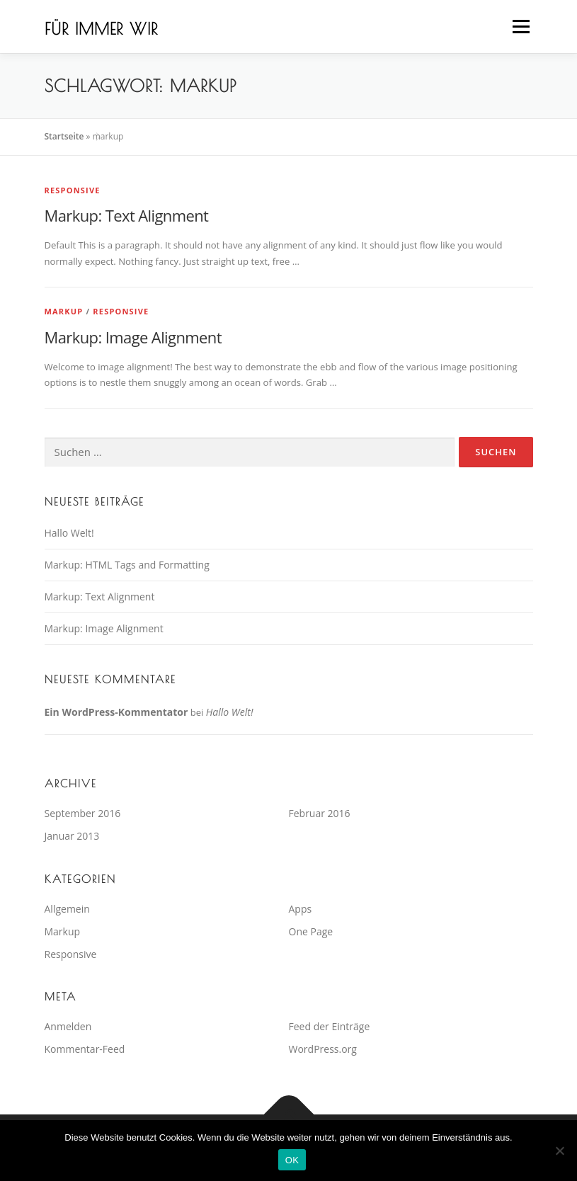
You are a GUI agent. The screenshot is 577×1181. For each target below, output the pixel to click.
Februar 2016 (319, 813)
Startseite (64, 136)
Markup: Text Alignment (127, 215)
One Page (311, 931)
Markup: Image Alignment (133, 337)
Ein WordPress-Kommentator (116, 712)
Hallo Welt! (69, 533)
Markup (64, 311)
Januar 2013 (72, 836)
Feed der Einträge (329, 1026)
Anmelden (68, 1026)
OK (292, 1160)
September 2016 (83, 813)
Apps (300, 908)
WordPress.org (323, 1049)
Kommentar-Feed (85, 1049)
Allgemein (67, 908)
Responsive (73, 190)
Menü (520, 26)
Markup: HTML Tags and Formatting (127, 564)
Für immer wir (101, 28)
